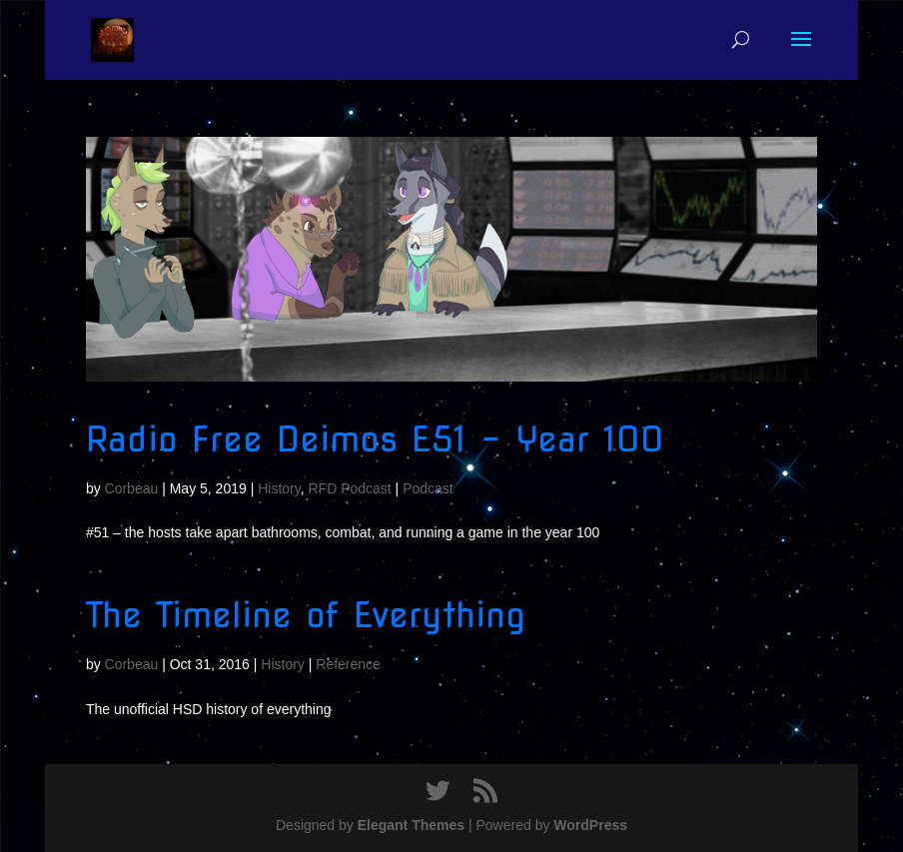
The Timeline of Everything (305, 614)
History (279, 488)
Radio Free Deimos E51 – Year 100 (375, 439)
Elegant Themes (411, 825)
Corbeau (132, 488)
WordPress (590, 825)
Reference (348, 664)
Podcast (428, 488)
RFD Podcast (349, 488)
